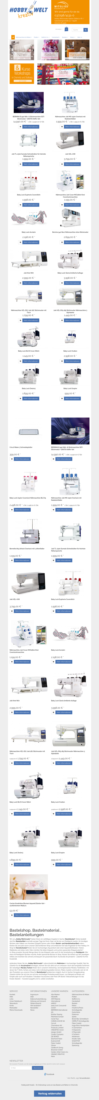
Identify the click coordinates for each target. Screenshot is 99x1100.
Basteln (65, 37)
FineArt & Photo (77, 1008)
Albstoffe (54, 997)
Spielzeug (75, 1045)
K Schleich (75, 1034)
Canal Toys (55, 1019)
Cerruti (53, 1023)
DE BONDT (55, 1036)
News (32, 1010)
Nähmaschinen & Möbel (24, 37)
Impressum (34, 994)
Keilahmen (76, 1036)
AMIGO (53, 1003)
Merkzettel (13, 1008)
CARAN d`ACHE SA (58, 1021)
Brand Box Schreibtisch (80, 1019)
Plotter (36, 37)
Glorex (53, 1045)
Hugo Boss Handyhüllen (80, 1025)
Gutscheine (76, 1012)
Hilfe (11, 997)
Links (11, 999)
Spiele (74, 1017)
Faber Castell (56, 1043)
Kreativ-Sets (76, 1039)
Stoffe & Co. (45, 37)
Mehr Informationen (31, 127)
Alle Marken (55, 994)
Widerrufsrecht (35, 1003)
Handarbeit (56, 37)
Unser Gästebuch (16, 1001)
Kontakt (12, 994)
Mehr (79, 37)
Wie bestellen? (35, 1005)
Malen (72, 37)
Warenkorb (14, 1003)
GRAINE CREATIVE (58, 1054)
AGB (31, 997)
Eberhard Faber (56, 1039)
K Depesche (76, 1030)
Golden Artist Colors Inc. (59, 1052)
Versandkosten (84, 1078)
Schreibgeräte (77, 1010)
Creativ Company (57, 1034)
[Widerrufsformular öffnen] (49, 1093)
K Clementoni (77, 1028)
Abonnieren (37, 1068)
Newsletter (34, 1008)
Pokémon (75, 1014)
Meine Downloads (16, 1010)
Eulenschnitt (55, 1041)
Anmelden (58, 29)
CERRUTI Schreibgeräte (80, 1021)
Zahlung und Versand (38, 1001)
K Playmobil (76, 1032)
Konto (12, 1005)
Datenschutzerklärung (38, 999)
